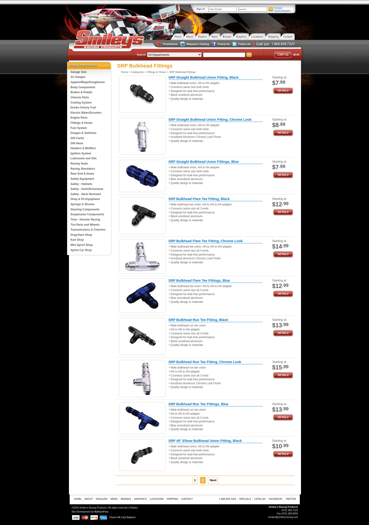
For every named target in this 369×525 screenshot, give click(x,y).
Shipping (172, 499)
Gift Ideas (77, 143)
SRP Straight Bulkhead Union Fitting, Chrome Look (210, 119)
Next (213, 480)
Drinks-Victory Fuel (83, 107)
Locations (157, 499)
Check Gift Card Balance (122, 517)
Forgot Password (282, 10)
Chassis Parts (80, 97)
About (88, 499)
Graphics (140, 499)
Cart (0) (283, 54)
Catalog (260, 499)
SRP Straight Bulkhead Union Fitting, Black (203, 77)
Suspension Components (87, 214)
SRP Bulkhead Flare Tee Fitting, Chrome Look (205, 241)
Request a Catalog (194, 44)
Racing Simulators (83, 168)
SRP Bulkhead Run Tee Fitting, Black (198, 320)
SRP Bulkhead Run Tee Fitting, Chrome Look (204, 362)
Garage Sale (79, 72)
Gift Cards (77, 138)
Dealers (102, 499)
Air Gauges (78, 77)
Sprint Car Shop (81, 250)
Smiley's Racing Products (108, 39)
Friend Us (220, 44)
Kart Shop (77, 239)
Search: (141, 54)
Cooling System (81, 102)
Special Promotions (167, 44)
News (114, 499)
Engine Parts (79, 117)
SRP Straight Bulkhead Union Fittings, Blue (203, 162)
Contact (187, 499)
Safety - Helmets (81, 184)
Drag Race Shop (81, 234)
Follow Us (241, 44)
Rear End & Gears (82, 173)
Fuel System (79, 128)
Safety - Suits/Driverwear (87, 189)
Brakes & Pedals (81, 92)
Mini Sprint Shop (82, 245)
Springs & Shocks (83, 204)
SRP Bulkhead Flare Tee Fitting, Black (199, 199)
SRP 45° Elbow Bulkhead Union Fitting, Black (205, 441)
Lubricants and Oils (84, 158)
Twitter (290, 499)
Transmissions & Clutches (88, 229)
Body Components (83, 87)
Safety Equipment (82, 178)
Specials (245, 499)
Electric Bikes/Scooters (86, 112)
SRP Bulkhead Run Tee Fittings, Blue (198, 404)
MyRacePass (101, 511)
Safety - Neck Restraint (86, 194)
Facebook (275, 499)
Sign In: (201, 9)
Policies (133, 507)
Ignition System (81, 153)
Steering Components (85, 209)
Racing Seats (79, 163)
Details (283, 90)
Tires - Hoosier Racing (85, 219)
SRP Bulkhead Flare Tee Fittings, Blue (199, 280)
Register (278, 8)
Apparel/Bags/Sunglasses (88, 82)
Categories (137, 72)
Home (124, 72)
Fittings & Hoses (82, 122)
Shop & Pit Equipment (85, 199)
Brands (126, 499)
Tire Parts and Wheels (85, 224)
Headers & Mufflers (83, 148)
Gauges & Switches (83, 133)
